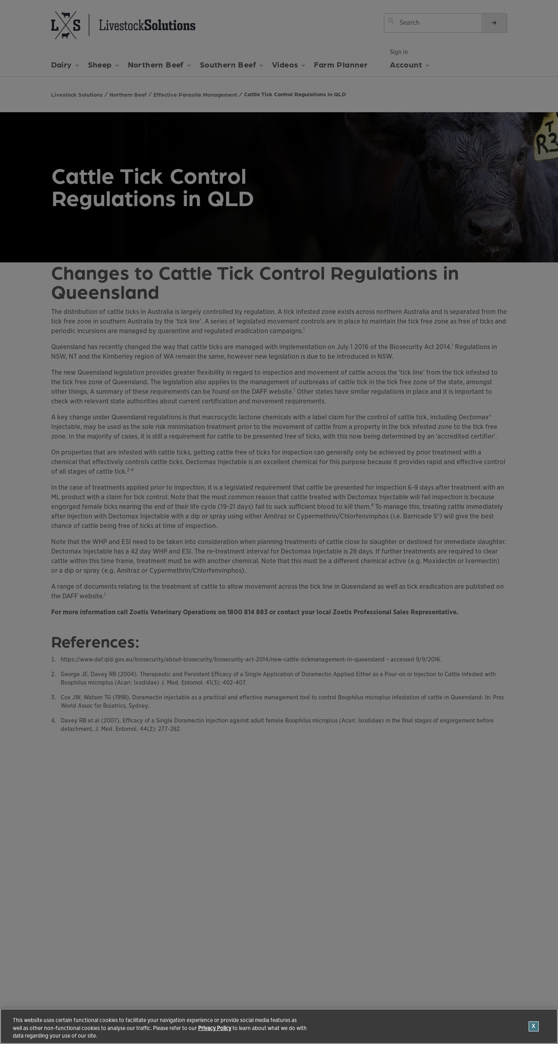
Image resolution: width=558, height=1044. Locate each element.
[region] (279, 1026)
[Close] (534, 1026)
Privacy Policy (214, 1028)
